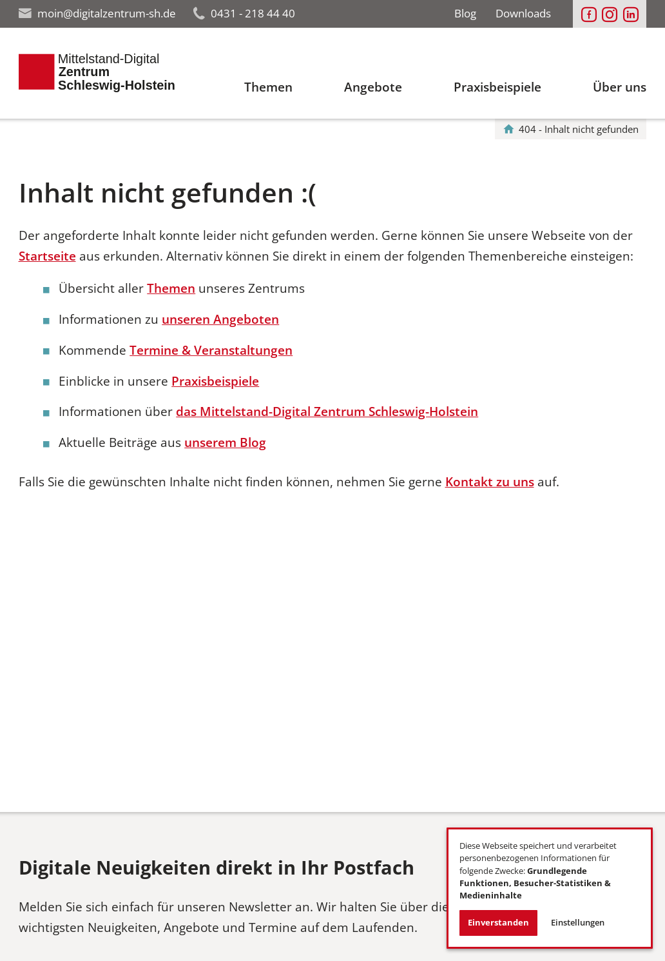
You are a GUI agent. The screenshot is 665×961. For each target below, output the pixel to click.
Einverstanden (498, 922)
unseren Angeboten (220, 319)
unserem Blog (225, 442)
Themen (171, 288)
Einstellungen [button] (577, 922)
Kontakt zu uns (489, 481)
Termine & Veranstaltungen (211, 350)
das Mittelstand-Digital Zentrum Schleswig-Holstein (327, 411)
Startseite (47, 256)
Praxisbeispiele (215, 381)
